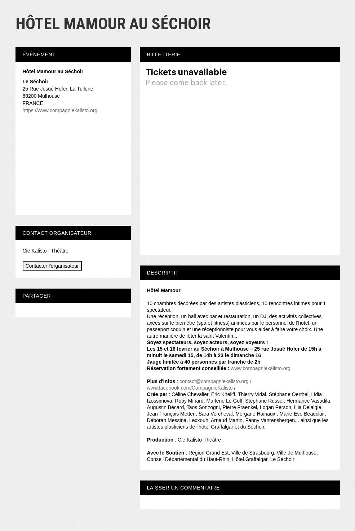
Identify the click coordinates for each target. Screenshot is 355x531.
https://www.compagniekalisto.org (60, 110)
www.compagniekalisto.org (260, 368)
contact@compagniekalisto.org (214, 381)
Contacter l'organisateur (52, 266)
